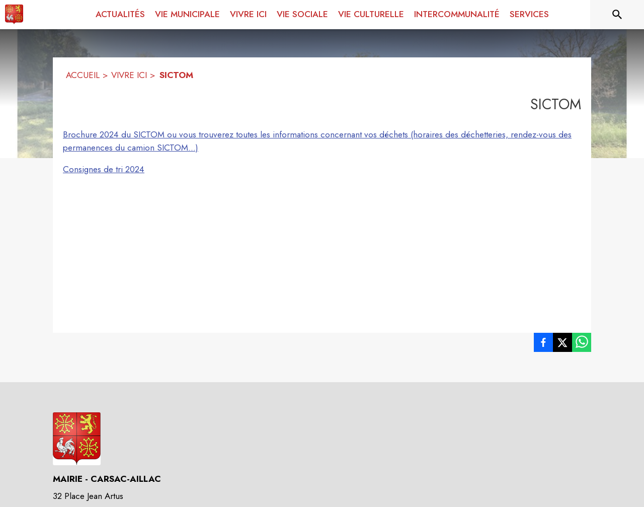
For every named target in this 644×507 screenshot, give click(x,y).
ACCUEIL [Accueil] (83, 75)
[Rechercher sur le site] (617, 14)
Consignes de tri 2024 (103, 169)
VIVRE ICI (129, 75)
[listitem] (543, 344)
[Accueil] (14, 15)
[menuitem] (120, 14)
